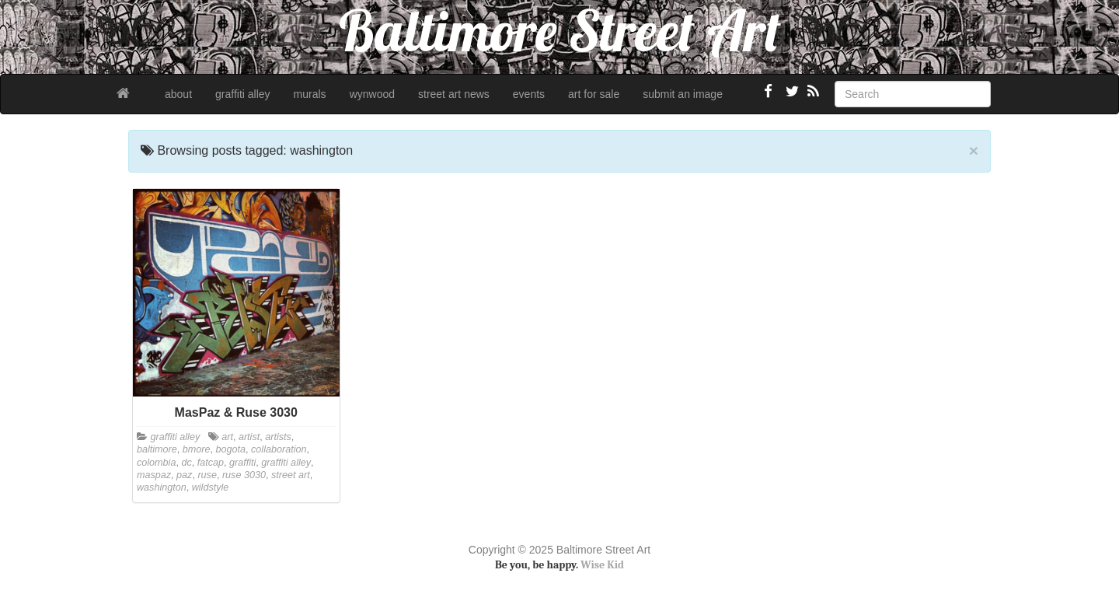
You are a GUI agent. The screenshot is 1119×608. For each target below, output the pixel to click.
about (178, 94)
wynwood (372, 94)
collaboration (278, 449)
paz (184, 475)
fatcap (210, 462)
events (529, 94)
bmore (197, 449)
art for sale (593, 94)
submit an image (683, 94)
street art (290, 475)
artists (278, 437)
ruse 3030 (244, 475)
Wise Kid (602, 564)
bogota (231, 449)
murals (310, 94)
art (227, 437)
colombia (156, 462)
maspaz (154, 475)
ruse (207, 475)
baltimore (157, 449)
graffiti (242, 462)
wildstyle (210, 487)
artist (249, 437)
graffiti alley (242, 94)
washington (161, 487)
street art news (454, 94)
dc (186, 462)
